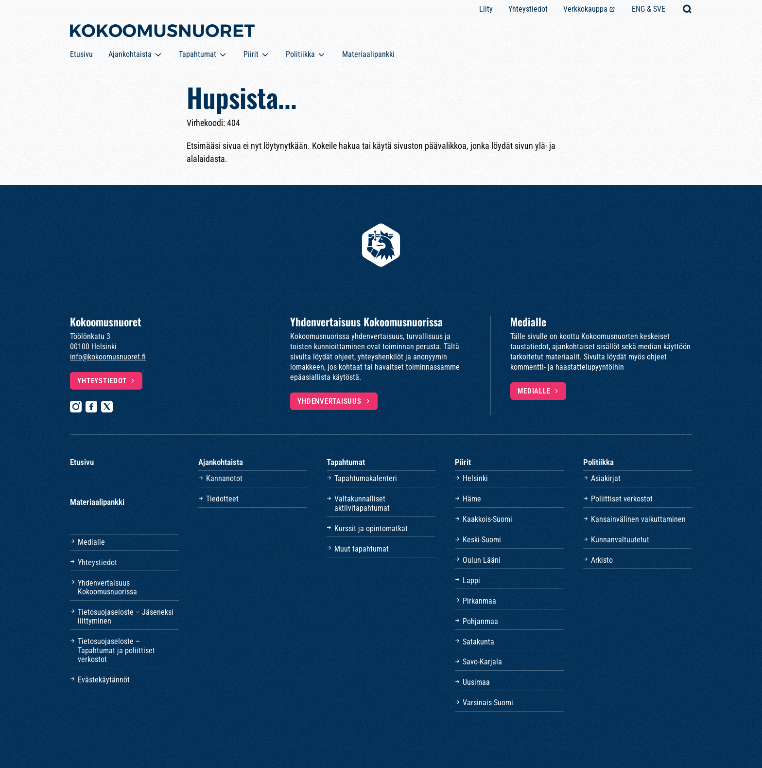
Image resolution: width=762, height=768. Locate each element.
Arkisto (602, 560)
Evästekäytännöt (104, 679)
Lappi (471, 580)
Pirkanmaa (479, 601)
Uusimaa (476, 682)
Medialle (534, 391)
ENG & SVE (648, 9)
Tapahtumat (197, 54)
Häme (472, 498)
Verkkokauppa (585, 9)
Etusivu (81, 54)
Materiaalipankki (368, 54)
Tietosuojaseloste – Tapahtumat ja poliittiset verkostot (116, 650)
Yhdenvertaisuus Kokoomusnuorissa (107, 587)
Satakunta (478, 641)
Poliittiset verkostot (622, 498)
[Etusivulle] (162, 32)
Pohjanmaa (480, 621)
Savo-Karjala (482, 661)
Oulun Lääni (482, 560)
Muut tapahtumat (361, 549)
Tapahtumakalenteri (365, 478)
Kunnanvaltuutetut (620, 539)
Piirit (251, 54)
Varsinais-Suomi (488, 702)
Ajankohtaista (130, 54)
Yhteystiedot (528, 9)
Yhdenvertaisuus (329, 401)
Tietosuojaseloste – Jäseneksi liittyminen (125, 616)
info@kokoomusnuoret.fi (108, 356)
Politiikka (300, 54)
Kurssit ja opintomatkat (371, 528)
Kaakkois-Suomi (487, 519)
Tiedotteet (222, 498)
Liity (486, 9)
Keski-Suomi (482, 539)
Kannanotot (224, 478)
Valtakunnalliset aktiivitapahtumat (362, 503)
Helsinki (475, 478)
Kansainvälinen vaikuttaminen (638, 519)
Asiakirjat (606, 478)
